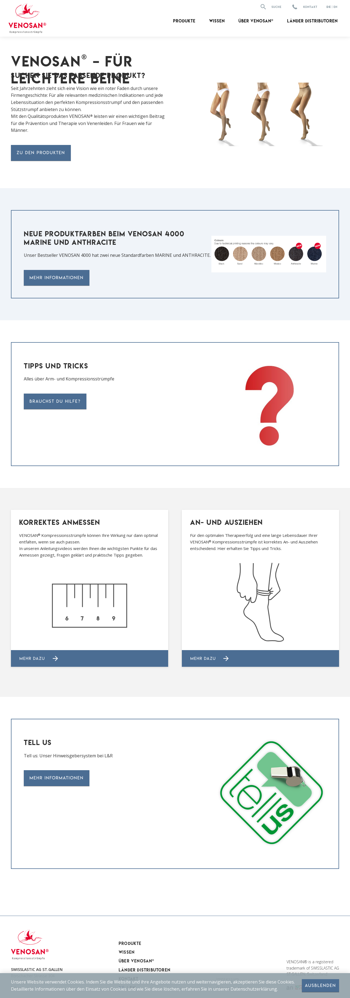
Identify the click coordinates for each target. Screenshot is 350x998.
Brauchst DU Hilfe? (55, 401)
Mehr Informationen (57, 277)
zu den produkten (41, 152)
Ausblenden (320, 985)
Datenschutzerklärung (254, 989)
